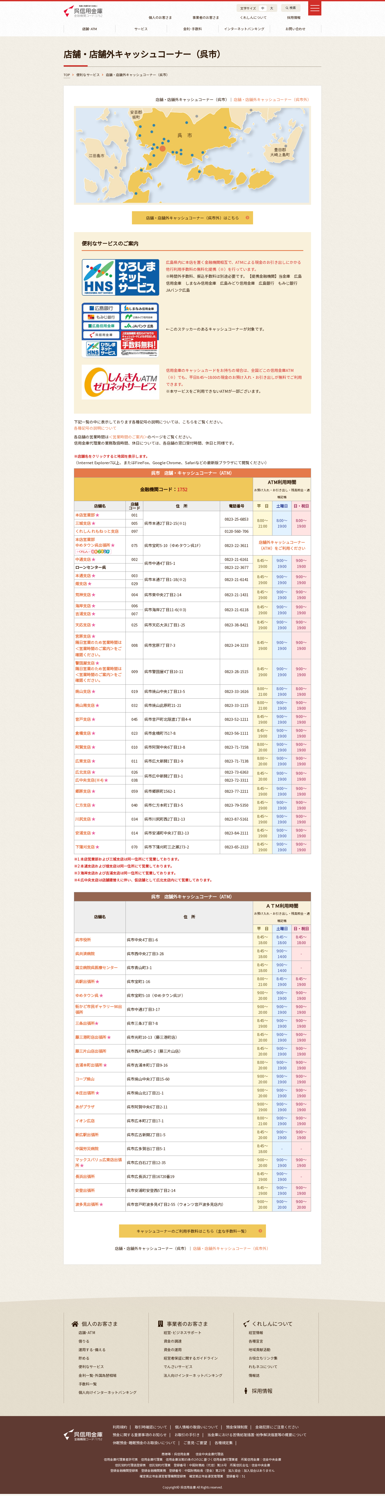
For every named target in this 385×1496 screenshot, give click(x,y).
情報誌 (254, 1377)
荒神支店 (83, 596)
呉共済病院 (85, 955)
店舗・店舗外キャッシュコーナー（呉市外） (272, 100)
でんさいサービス (178, 1368)
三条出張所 (85, 1025)
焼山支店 (83, 693)
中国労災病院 (86, 1150)
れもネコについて (263, 1368)
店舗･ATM (87, 1334)
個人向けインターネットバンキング (108, 1394)
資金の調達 (173, 1343)
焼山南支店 (85, 707)
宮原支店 (83, 638)
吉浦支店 (83, 615)
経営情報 (256, 1334)
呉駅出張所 (85, 983)
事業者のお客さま (204, 17)
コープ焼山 (84, 1080)
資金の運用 (173, 1351)
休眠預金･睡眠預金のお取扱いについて (144, 1444)
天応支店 (83, 626)
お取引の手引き (187, 1437)
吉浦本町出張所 (88, 1066)
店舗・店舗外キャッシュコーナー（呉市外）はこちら (192, 219)
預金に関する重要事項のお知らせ (140, 1437)
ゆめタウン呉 (86, 997)
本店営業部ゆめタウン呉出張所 (92, 544)
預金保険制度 (237, 1429)
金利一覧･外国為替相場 (97, 1377)
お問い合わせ (295, 29)
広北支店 (83, 773)
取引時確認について (151, 1429)
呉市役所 (83, 941)
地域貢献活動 (259, 1351)
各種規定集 (224, 1444)
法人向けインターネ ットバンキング (193, 1377)
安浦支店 (83, 834)
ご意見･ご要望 (195, 1444)
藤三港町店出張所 (90, 1039)
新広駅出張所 (86, 1136)
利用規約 (120, 1429)
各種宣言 (256, 1343)
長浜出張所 (85, 1178)
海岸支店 (83, 607)
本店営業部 (85, 517)
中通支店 (83, 561)
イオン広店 (85, 1122)
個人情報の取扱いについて (196, 1429)
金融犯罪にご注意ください (277, 1429)
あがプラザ (85, 1108)
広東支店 (83, 762)
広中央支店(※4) (89, 781)
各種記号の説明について (95, 429)
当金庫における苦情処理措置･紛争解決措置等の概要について (257, 1437)
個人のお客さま (160, 17)
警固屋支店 (85, 664)
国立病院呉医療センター (96, 969)
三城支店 (83, 525)
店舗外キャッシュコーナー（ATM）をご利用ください (282, 547)
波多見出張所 (86, 1206)
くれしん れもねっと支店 (97, 533)
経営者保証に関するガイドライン (191, 1360)
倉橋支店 (83, 735)
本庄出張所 (85, 1094)
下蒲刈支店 (85, 848)
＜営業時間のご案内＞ (128, 438)
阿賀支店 (83, 748)
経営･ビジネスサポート (183, 1334)
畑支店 (81, 585)
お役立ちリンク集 (263, 1360)
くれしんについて (251, 17)
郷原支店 (83, 793)
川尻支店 (83, 820)
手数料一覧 (88, 1385)
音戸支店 (83, 721)
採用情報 (290, 17)
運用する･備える (92, 1351)
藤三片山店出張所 (90, 1053)
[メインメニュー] (313, 10)
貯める (84, 1360)
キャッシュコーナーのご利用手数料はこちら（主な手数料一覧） (192, 1233)
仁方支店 (83, 807)
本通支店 (83, 577)
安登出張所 (85, 1192)
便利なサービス (91, 1368)
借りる (84, 1343)
